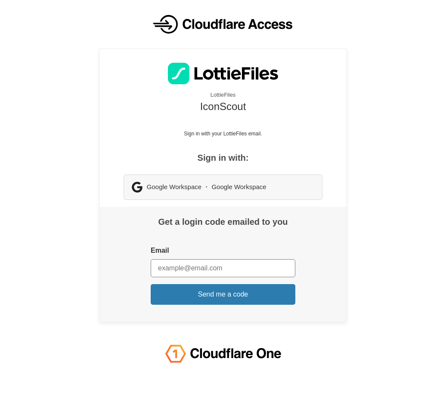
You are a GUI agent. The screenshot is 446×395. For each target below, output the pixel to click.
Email (160, 250)
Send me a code (223, 294)
